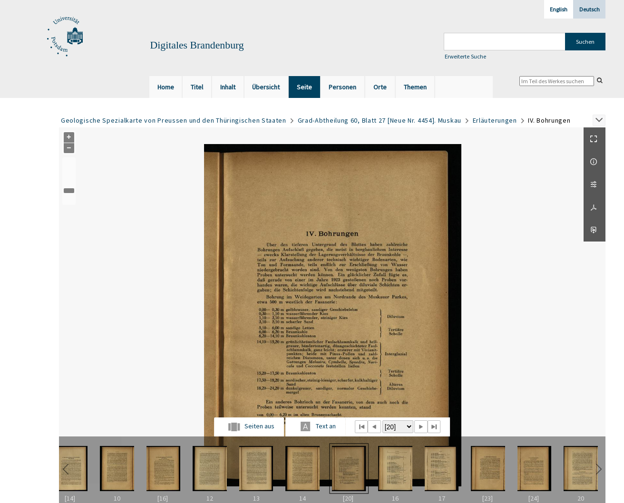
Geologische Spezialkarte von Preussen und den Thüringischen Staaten (173, 120)
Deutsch (589, 9)
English (558, 9)
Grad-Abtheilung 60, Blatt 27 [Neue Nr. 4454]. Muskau (379, 120)
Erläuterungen (495, 120)
